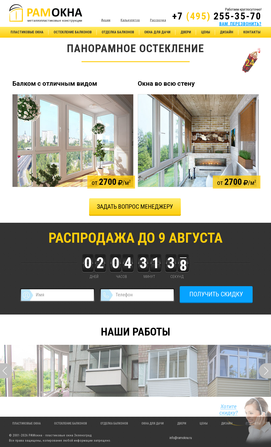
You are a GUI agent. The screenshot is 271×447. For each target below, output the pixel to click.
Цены (205, 32)
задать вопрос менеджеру (135, 206)
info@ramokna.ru (181, 438)
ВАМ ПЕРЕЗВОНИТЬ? (240, 24)
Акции (106, 20)
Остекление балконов (73, 32)
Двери (186, 32)
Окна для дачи (157, 32)
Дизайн (226, 32)
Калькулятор (130, 20)
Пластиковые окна (27, 32)
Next (265, 370)
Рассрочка (158, 20)
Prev (6, 370)
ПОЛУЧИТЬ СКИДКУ (216, 294)
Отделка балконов (118, 32)
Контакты (251, 32)
